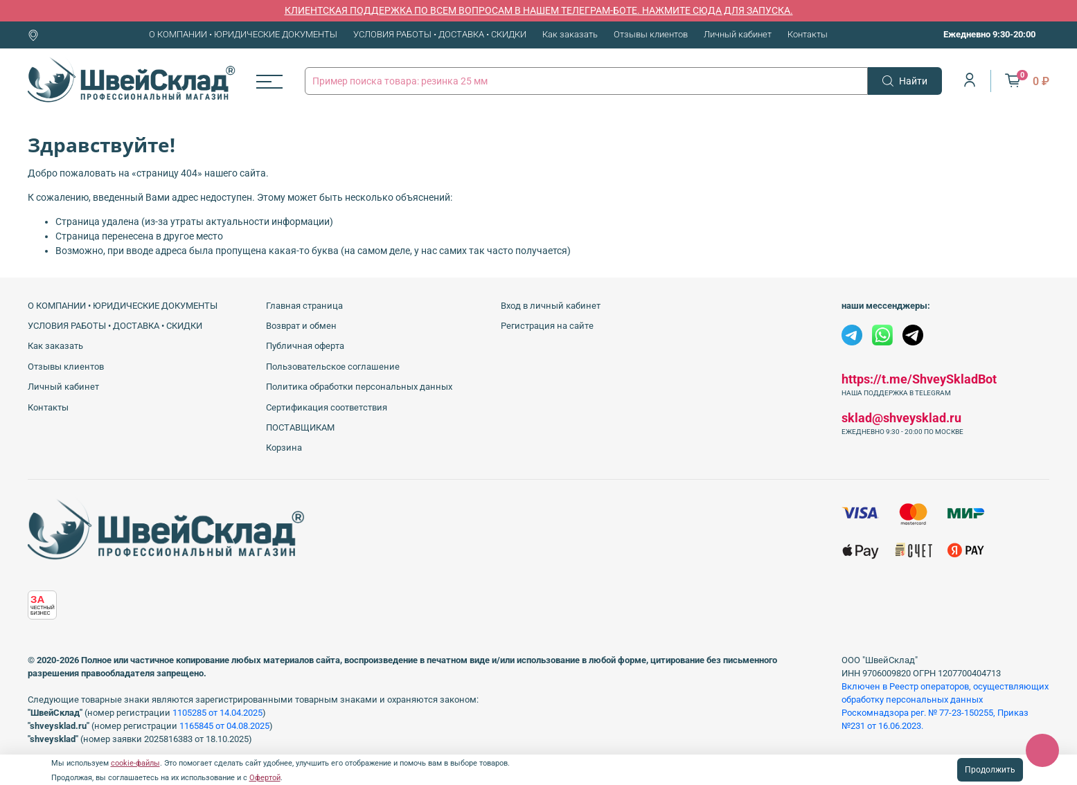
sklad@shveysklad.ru (901, 417)
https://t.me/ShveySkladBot (919, 379)
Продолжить (990, 770)
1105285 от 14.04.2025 (217, 712)
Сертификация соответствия (326, 407)
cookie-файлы (135, 763)
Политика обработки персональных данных (359, 386)
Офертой (265, 777)
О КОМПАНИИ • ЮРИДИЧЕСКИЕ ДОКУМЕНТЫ (243, 34)
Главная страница (304, 305)
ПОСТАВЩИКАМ (300, 427)
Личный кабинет (738, 34)
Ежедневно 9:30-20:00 (989, 34)
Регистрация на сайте (547, 326)
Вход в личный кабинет (550, 305)
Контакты (807, 34)
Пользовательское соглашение (333, 366)
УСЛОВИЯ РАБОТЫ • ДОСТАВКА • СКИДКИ (439, 34)
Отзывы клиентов (651, 34)
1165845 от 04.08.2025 (224, 726)
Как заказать (570, 34)
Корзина (284, 447)
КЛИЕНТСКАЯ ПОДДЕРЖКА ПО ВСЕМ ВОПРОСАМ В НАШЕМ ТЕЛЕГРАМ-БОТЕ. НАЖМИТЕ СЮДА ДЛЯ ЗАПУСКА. (539, 10)
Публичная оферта (305, 346)
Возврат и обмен (301, 326)
